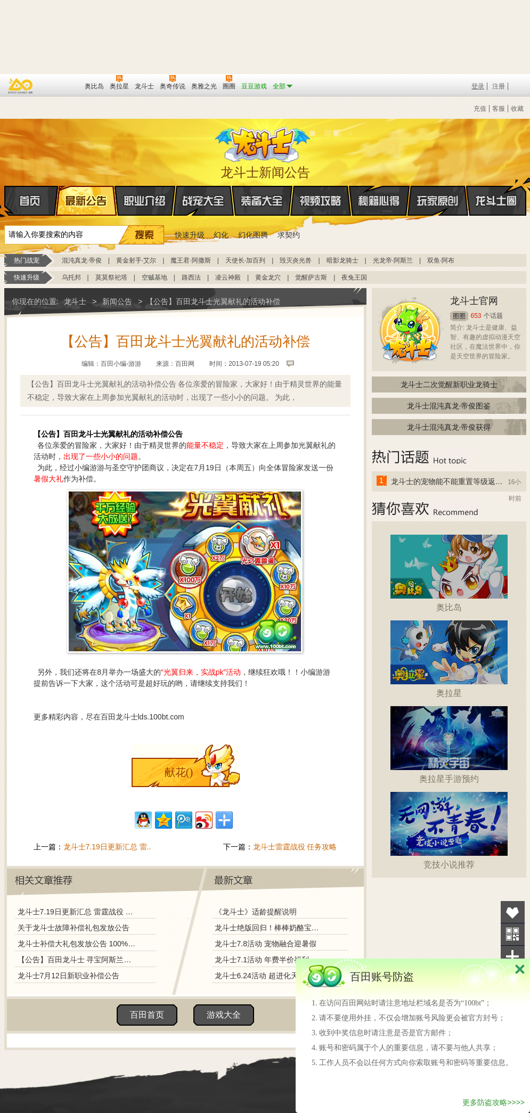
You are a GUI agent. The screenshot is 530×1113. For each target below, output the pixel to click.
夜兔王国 (354, 277)
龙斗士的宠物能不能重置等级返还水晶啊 (447, 481)
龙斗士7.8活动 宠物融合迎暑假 (265, 943)
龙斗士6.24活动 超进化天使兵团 (268, 975)
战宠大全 (203, 201)
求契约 (289, 235)
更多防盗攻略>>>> (493, 1102)
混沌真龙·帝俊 (82, 260)
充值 (480, 108)
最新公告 (86, 201)
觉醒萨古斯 (311, 277)
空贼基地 (154, 277)
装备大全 (262, 201)
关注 (513, 934)
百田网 (61, 85)
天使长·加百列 (245, 260)
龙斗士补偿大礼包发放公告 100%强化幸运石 (77, 943)
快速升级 (190, 235)
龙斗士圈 (496, 190)
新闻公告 (117, 301)
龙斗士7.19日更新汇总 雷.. (107, 846)
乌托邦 (71, 277)
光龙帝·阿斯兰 (393, 260)
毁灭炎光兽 (296, 260)
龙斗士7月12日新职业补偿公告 (68, 975)
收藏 (517, 108)
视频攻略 (320, 201)
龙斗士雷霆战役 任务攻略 (295, 846)
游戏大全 (224, 1014)
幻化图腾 (253, 235)
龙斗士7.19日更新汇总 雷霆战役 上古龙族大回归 (77, 911)
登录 (477, 86)
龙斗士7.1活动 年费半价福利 (262, 959)
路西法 (191, 277)
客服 (498, 108)
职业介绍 (145, 201)
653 (476, 316)
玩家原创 (437, 201)
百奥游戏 (20, 85)
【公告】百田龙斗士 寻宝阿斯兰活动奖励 (77, 959)
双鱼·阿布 (440, 260)
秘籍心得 (379, 201)
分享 (513, 957)
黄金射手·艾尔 (136, 260)
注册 (498, 86)
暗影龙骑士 (342, 260)
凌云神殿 (228, 277)
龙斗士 (263, 142)
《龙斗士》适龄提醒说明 (256, 911)
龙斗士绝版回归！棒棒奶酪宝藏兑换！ (270, 927)
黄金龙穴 (268, 277)
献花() (179, 772)
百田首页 (147, 1014)
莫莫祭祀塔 (111, 277)
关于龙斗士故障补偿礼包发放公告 (73, 927)
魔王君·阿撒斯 (190, 260)
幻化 (221, 235)
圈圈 (459, 316)
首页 (5, 201)
